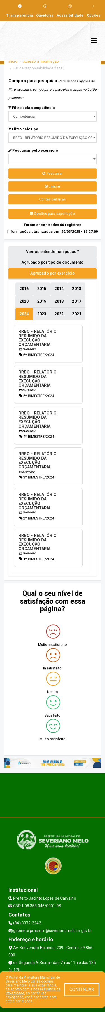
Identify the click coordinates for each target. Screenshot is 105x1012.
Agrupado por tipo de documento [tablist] (53, 262)
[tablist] (24, 314)
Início (12, 61)
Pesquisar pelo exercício (33, 150)
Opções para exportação (52, 213)
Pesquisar (52, 173)
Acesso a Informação (41, 61)
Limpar (52, 186)
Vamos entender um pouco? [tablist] (52, 251)
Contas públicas (52, 199)
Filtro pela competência (31, 108)
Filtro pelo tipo (23, 129)
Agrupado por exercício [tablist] (52, 273)
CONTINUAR (81, 989)
